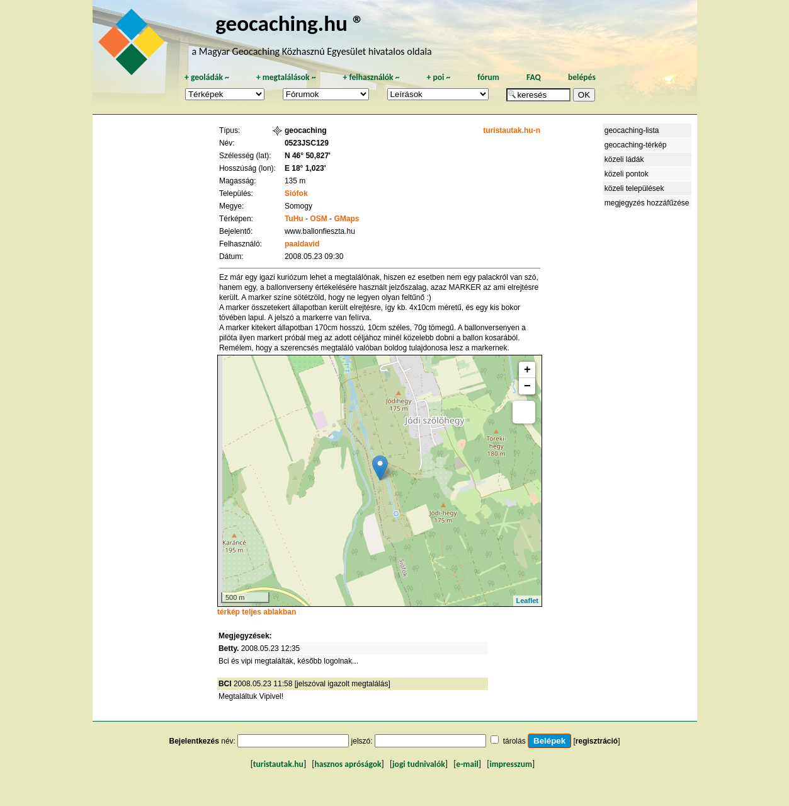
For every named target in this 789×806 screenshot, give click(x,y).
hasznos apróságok (347, 764)
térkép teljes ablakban (256, 611)
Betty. (229, 648)
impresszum (510, 764)
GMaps (346, 218)
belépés (582, 77)
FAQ (533, 77)
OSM (318, 218)
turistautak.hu (278, 764)
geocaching (306, 130)
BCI (225, 683)
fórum (488, 77)
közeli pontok (627, 174)
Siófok (296, 193)
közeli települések (634, 188)
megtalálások (286, 77)
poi (438, 77)
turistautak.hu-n (511, 130)
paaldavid (302, 243)
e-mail (467, 764)
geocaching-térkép (636, 145)
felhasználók (371, 77)
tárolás (514, 741)
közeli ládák (624, 159)
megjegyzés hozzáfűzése (647, 203)
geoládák (207, 77)
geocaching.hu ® (289, 23)
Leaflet (527, 600)
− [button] (527, 386)
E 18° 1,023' (305, 168)
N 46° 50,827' (308, 155)
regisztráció (597, 741)
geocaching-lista (632, 130)
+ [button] (527, 369)
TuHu (294, 218)
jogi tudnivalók (418, 764)
